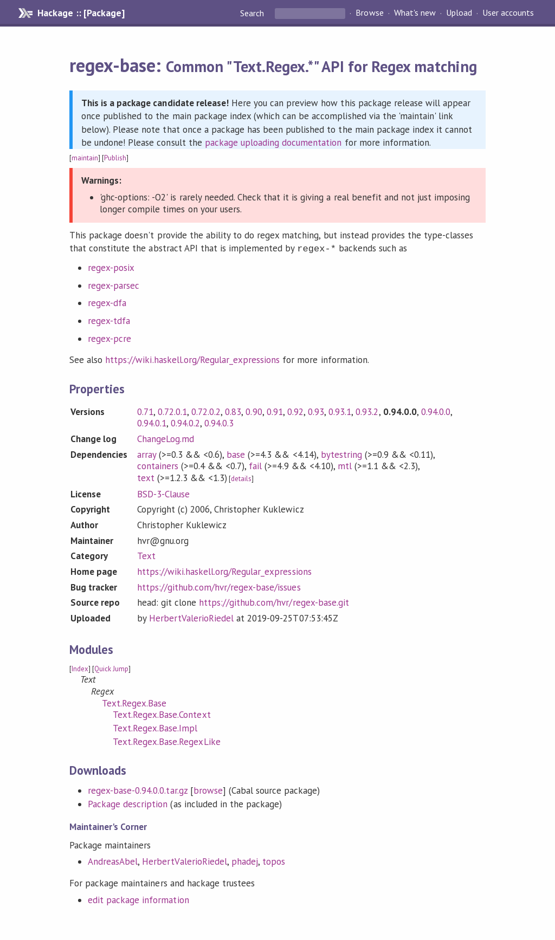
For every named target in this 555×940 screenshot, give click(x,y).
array (146, 453)
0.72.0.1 (172, 411)
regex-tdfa (109, 320)
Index (80, 667)
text (145, 477)
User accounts (508, 13)
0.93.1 (339, 411)
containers (157, 465)
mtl (345, 465)
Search (253, 13)
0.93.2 (367, 411)
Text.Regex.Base (134, 702)
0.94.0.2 (185, 422)
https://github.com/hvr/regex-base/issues (219, 586)
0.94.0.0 (435, 411)
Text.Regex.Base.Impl (155, 727)
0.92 (295, 411)
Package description (127, 803)
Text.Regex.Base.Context (162, 713)
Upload (459, 13)
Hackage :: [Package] (80, 13)
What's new (415, 13)
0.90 (254, 411)
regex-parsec (113, 284)
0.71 (145, 411)
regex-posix (111, 267)
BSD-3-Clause (163, 493)
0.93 (316, 411)
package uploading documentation (273, 142)
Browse (369, 13)
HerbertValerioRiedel (191, 617)
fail (255, 465)
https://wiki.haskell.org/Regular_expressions (192, 359)
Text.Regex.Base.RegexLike (167, 741)
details (241, 477)
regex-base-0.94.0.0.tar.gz (138, 789)
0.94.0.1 (151, 422)
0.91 (275, 411)
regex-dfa (107, 302)
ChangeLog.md (165, 438)
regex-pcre (109, 337)
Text (146, 555)
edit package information (138, 899)
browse (208, 789)
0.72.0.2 (206, 411)
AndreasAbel (113, 860)
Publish (115, 158)
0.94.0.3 (219, 422)
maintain (85, 158)
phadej (244, 860)
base (236, 453)
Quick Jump (111, 667)
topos (273, 860)
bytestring (341, 453)
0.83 (233, 411)
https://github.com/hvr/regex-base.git (274, 601)
